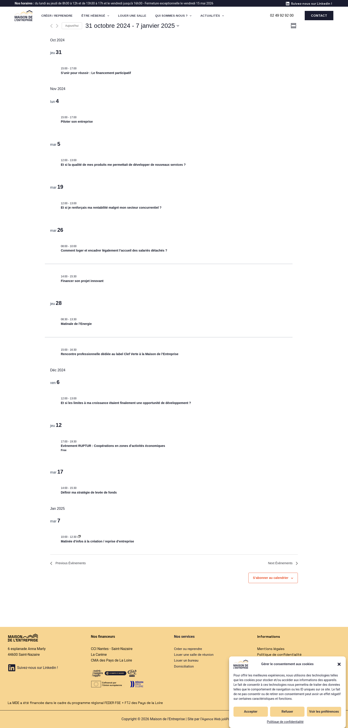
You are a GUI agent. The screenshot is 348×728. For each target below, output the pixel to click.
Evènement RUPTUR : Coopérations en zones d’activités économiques (113, 446)
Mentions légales (271, 648)
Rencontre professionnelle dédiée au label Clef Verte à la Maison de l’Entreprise (119, 354)
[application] (103, 15)
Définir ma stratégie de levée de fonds (89, 492)
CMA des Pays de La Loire (111, 660)
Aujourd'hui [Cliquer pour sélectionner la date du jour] (72, 25)
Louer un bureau (187, 660)
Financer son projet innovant (82, 281)
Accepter (250, 712)
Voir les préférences (324, 712)
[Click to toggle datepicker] (132, 25)
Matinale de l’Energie (76, 324)
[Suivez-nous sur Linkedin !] (308, 4)
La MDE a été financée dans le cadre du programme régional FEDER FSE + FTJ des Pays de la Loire (89, 702)
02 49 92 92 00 (282, 15)
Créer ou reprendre (188, 649)
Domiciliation (184, 666)
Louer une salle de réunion (194, 654)
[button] (339, 664)
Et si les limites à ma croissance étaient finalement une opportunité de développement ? (126, 403)
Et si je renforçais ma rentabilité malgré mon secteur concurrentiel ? (111, 207)
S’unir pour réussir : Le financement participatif (96, 73)
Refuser (287, 712)
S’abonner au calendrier (271, 579)
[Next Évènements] (57, 26)
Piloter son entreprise (77, 121)
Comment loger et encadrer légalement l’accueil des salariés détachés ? (114, 250)
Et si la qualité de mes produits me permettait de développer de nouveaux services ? (123, 164)
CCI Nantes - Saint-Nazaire (111, 649)
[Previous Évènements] (51, 26)
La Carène (99, 654)
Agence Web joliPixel (217, 719)
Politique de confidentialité (285, 722)
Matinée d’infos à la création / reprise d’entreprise (97, 541)
